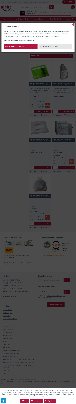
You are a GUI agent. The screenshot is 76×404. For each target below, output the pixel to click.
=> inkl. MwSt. (49, 46)
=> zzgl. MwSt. (14, 46)
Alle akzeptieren (36, 401)
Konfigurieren (50, 401)
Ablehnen (24, 401)
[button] (3, 400)
